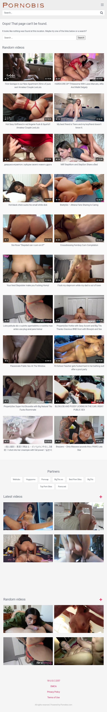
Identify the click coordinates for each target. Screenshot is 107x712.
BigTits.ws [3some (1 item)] (58, 479)
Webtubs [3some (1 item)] (16, 479)
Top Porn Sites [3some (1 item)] (46, 486)
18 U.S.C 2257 (53, 680)
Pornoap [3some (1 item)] (44, 479)
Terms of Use (53, 697)
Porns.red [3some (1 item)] (62, 486)
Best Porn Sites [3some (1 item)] (75, 479)
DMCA (53, 686)
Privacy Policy (53, 692)
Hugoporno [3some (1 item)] (30, 479)
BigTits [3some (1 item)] (90, 479)
